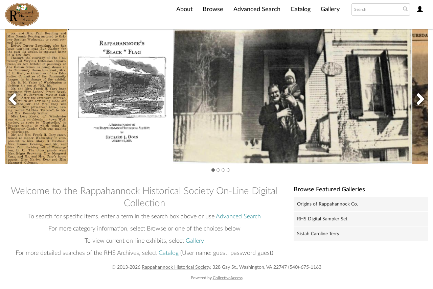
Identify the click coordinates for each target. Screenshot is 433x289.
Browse (213, 9)
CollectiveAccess (228, 278)
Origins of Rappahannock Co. (327, 204)
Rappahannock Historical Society (176, 267)
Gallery (330, 9)
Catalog (301, 9)
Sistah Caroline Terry (318, 234)
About (184, 9)
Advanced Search (256, 9)
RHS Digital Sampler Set (322, 219)
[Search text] (375, 9)
